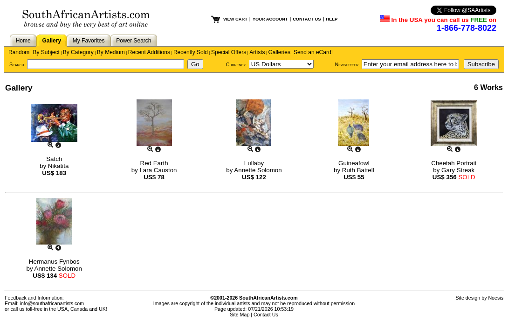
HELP (331, 19)
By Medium (111, 52)
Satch (54, 158)
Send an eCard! (313, 52)
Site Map (239, 314)
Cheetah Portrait (453, 163)
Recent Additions (149, 52)
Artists (257, 52)
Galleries (279, 52)
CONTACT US (307, 19)
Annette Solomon (257, 170)
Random (18, 52)
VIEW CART (235, 19)
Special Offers (228, 52)
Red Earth (154, 163)
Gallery (51, 40)
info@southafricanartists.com (52, 303)
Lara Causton (158, 170)
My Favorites (89, 40)
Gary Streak (457, 170)
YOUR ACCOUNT (270, 19)
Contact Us (266, 314)
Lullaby (254, 163)
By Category (78, 52)
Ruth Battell (358, 170)
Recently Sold (190, 52)
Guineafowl (354, 163)
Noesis (495, 298)
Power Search (133, 40)
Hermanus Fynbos (54, 261)
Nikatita (58, 165)
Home (23, 40)
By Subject (46, 52)
